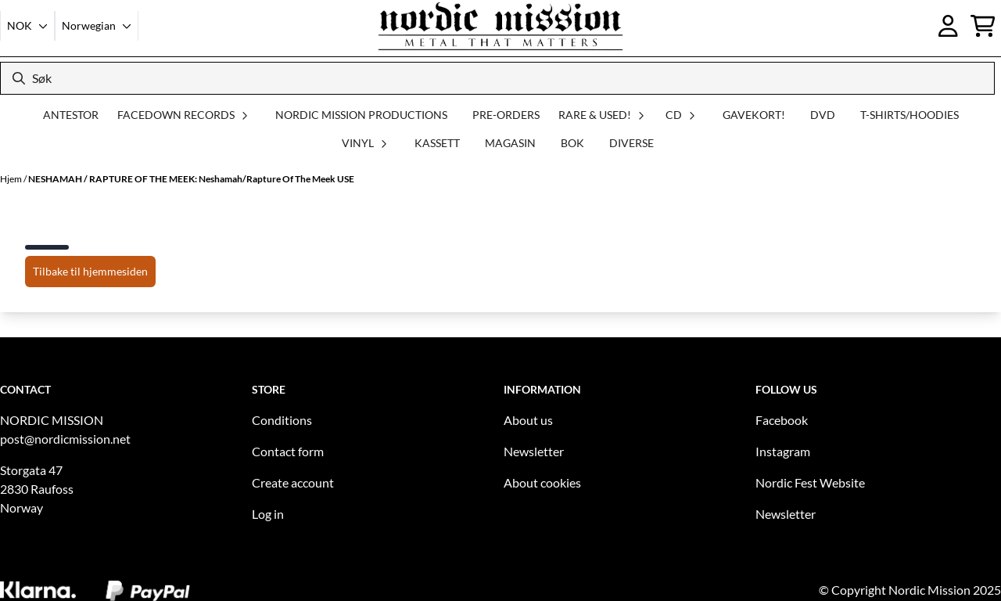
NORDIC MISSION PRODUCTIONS (361, 114)
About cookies (542, 482)
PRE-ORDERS (506, 114)
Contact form (288, 451)
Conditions (282, 419)
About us (528, 419)
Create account (293, 482)
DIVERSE (631, 142)
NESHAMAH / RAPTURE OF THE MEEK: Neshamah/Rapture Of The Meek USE (191, 179)
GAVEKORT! (754, 114)
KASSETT (437, 142)
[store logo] (500, 26)
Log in (268, 513)
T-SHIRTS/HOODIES (909, 114)
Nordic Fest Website (810, 482)
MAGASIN (510, 142)
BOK (572, 142)
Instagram (782, 451)
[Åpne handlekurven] (983, 26)
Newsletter (534, 451)
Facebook (781, 419)
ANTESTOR (71, 114)
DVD (822, 114)
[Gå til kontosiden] (948, 26)
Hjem (11, 179)
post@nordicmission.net (65, 438)
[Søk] (497, 78)
